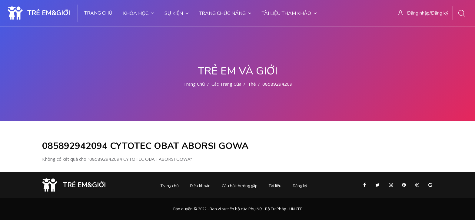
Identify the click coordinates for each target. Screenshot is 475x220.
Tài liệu (275, 185)
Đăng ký (300, 185)
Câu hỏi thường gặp (239, 185)
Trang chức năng (225, 13)
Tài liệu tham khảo (289, 13)
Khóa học (138, 13)
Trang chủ (98, 13)
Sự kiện (176, 13)
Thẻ (252, 84)
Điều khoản (200, 185)
